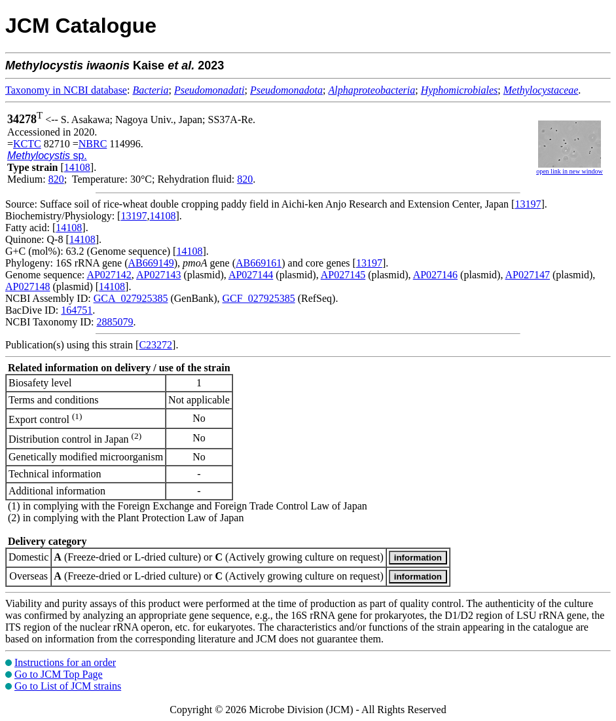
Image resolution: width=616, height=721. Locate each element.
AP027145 (343, 274)
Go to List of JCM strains (67, 686)
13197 (528, 204)
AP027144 (250, 274)
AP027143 (158, 274)
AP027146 (435, 274)
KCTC (27, 143)
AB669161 (258, 262)
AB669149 (151, 262)
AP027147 (527, 274)
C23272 (155, 344)
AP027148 (27, 286)
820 (56, 179)
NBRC (93, 143)
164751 (76, 310)
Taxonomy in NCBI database (66, 90)
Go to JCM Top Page (58, 674)
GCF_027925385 (259, 298)
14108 (77, 167)
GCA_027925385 (131, 298)
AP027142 (108, 274)
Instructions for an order (65, 662)
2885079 (114, 321)
